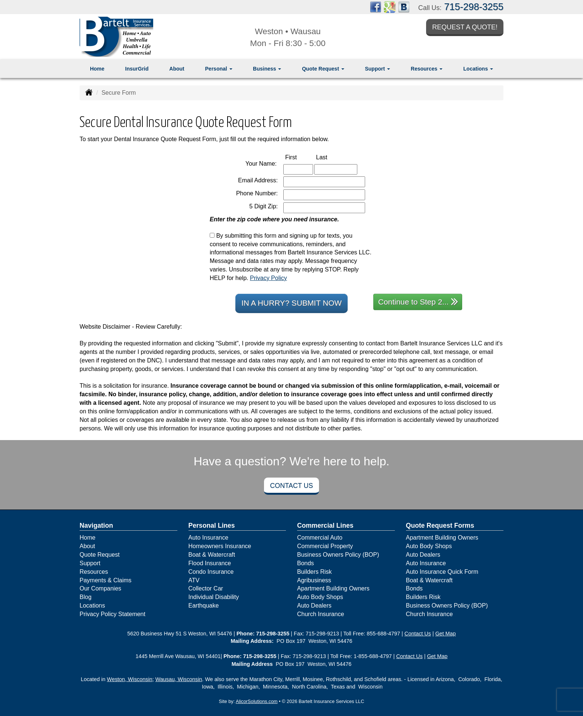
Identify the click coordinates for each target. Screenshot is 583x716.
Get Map (445, 634)
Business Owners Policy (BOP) (338, 554)
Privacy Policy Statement (112, 614)
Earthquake (204, 605)
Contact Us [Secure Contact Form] (418, 634)
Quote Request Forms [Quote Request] (440, 525)
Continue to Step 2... (418, 301)
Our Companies (100, 588)
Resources (94, 572)
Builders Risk (314, 572)
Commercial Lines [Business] (325, 525)
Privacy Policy (268, 278)
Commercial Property (325, 546)
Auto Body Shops (320, 597)
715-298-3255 (473, 6)
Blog (85, 597)
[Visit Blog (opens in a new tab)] (404, 6)
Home (97, 69)
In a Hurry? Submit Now (291, 303)
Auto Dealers (314, 605)
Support (90, 563)
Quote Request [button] (323, 69)
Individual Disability (214, 597)
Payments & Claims (106, 580)
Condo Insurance (211, 572)
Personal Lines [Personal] (212, 525)
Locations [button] (478, 69)
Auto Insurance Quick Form (442, 572)
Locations (92, 605)
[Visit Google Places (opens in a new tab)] (390, 6)
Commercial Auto (319, 537)
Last (329, 156)
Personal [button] (218, 69)
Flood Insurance (210, 563)
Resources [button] (426, 69)
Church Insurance (320, 614)
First (298, 156)
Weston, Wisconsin (129, 679)
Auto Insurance (209, 537)
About (176, 69)
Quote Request (100, 554)
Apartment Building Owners (333, 588)
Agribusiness (314, 580)
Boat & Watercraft (212, 554)
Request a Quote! (464, 27)
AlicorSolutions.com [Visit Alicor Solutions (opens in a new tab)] (256, 701)
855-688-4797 (383, 634)
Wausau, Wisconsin (178, 679)
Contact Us (291, 485)
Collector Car (206, 588)
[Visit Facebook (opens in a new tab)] (375, 6)
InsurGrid (137, 69)
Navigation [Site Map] (96, 525)
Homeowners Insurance (220, 546)
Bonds (305, 563)
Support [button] (377, 69)
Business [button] (267, 69)
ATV (194, 580)
